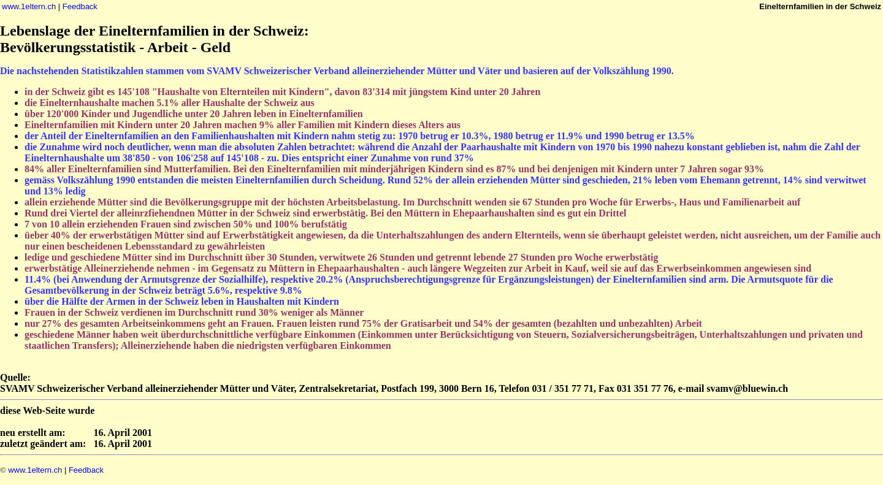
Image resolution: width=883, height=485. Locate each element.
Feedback (80, 6)
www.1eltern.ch (29, 6)
